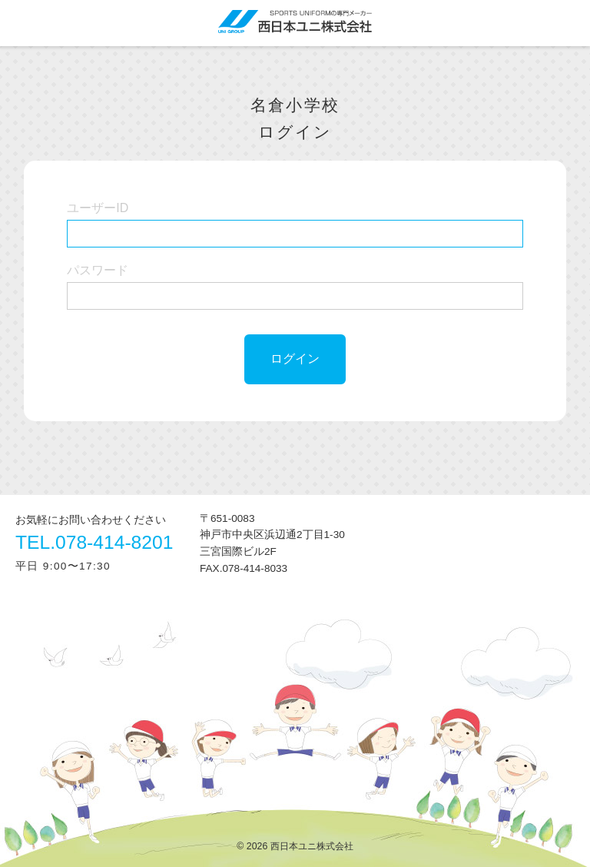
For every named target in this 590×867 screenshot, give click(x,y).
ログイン (295, 358)
